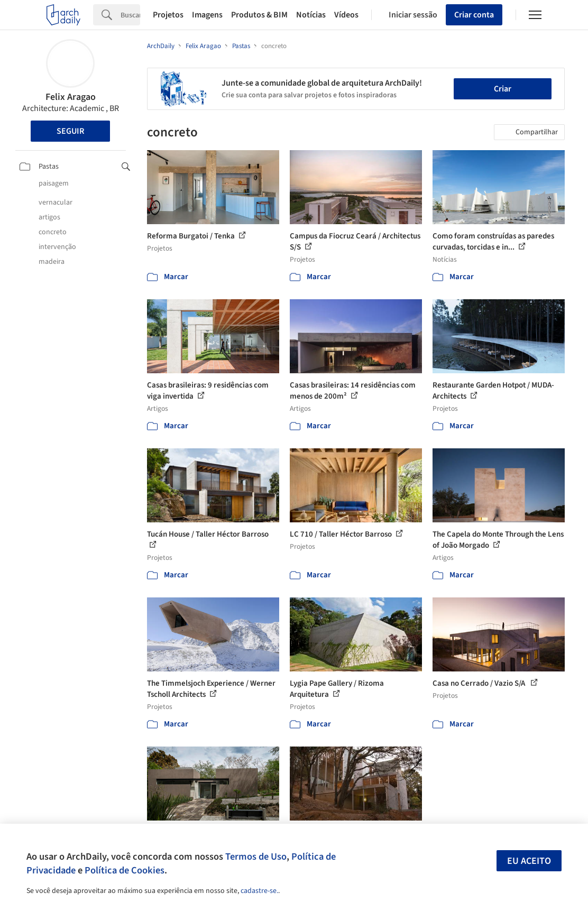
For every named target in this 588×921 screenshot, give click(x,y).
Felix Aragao (70, 97)
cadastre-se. (259, 891)
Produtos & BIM (259, 15)
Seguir (70, 131)
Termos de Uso (256, 856)
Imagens (207, 15)
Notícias (311, 15)
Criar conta (474, 15)
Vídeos (346, 15)
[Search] (130, 14)
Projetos (168, 15)
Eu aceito (529, 861)
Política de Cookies (124, 870)
